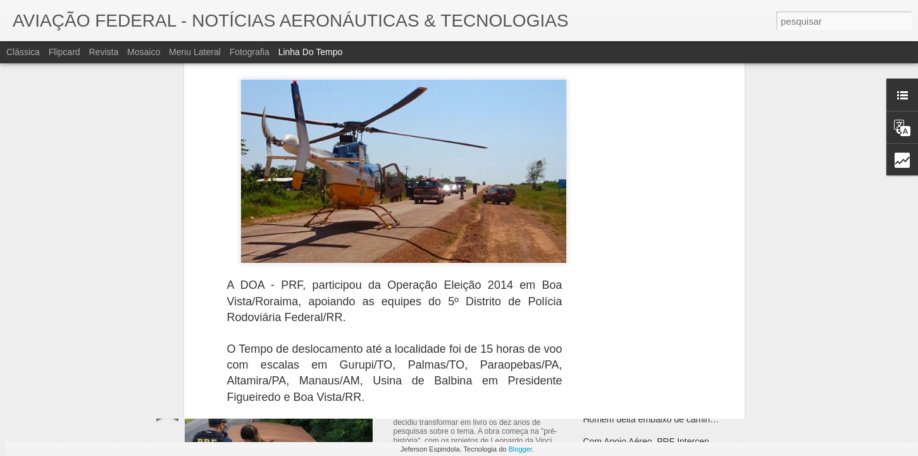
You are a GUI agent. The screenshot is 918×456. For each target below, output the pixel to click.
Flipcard (64, 52)
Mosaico (143, 52)
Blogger (520, 449)
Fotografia (250, 52)
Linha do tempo (310, 52)
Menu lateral (195, 52)
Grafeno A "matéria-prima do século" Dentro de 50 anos (692, 397)
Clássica (23, 52)
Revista (103, 52)
